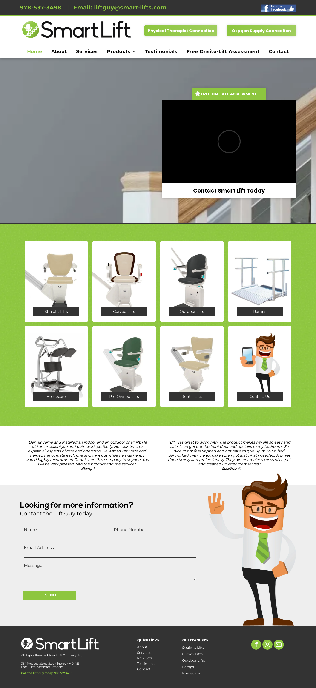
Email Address (39, 547)
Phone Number (130, 529)
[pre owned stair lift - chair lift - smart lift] (124, 366)
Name (30, 529)
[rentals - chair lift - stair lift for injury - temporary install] (192, 366)
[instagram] (267, 645)
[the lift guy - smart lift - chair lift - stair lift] (259, 366)
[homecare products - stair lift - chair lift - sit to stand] (56, 366)
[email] (279, 645)
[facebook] (256, 645)
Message (33, 565)
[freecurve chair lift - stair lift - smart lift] (124, 281)
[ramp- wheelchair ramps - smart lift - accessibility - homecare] (259, 281)
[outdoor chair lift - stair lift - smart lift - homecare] (192, 281)
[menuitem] (35, 51)
